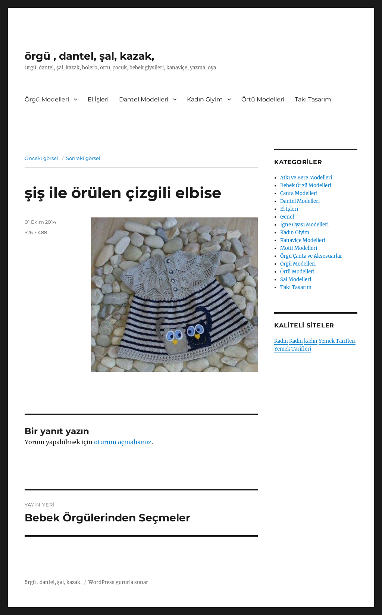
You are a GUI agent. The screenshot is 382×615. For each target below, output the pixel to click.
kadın (310, 341)
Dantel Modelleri (143, 99)
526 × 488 (36, 232)
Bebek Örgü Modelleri (305, 185)
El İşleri (98, 99)
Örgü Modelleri (47, 99)
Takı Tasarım (313, 99)
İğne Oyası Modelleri (304, 225)
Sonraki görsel (83, 158)
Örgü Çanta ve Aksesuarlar (311, 256)
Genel (287, 217)
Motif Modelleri (298, 248)
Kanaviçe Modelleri (302, 240)
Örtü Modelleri (262, 99)
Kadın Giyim (205, 99)
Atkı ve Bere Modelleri (306, 178)
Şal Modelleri (295, 279)
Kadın (281, 341)
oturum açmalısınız (122, 442)
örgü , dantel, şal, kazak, (89, 56)
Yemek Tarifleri (337, 341)
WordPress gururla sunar (118, 582)
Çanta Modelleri (298, 193)
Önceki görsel (41, 158)
